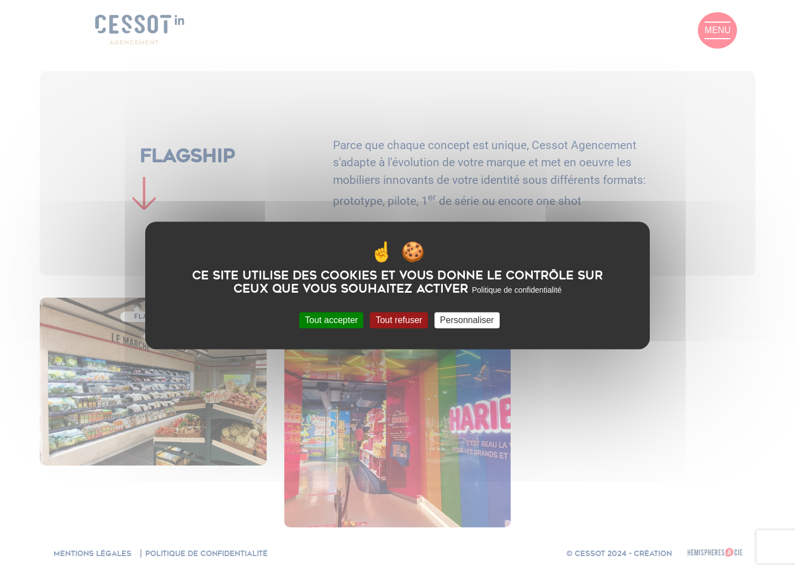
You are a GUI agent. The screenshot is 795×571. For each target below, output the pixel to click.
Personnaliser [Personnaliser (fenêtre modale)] (467, 320)
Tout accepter (331, 320)
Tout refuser (398, 320)
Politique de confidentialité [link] (517, 290)
